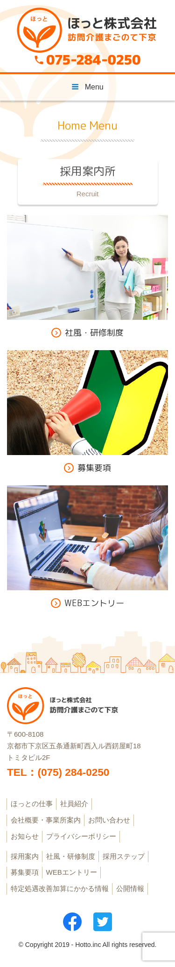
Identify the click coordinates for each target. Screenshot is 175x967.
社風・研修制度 (70, 856)
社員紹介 (74, 804)
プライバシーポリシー (81, 836)
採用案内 (25, 856)
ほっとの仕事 (32, 804)
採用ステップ (124, 856)
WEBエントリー (71, 872)
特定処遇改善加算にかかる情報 (60, 888)
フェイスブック (72, 921)
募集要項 (25, 872)
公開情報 (130, 888)
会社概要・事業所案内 (46, 820)
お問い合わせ (109, 820)
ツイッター (102, 921)
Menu (87, 87)
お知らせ (25, 836)
